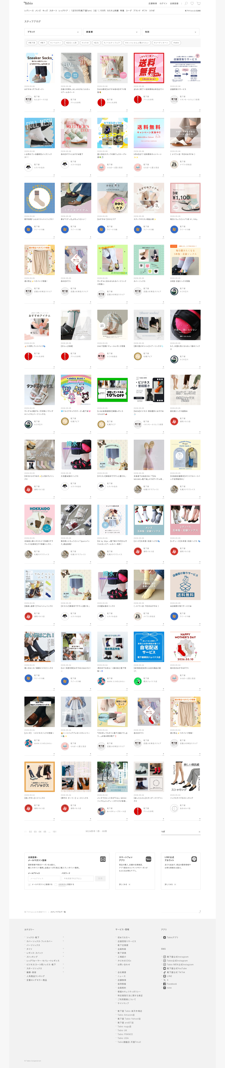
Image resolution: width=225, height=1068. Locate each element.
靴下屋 (32, 43)
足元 (97, 43)
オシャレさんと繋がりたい (137, 43)
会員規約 (62, 885)
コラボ (86, 43)
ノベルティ (56, 43)
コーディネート (161, 43)
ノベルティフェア (112, 43)
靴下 (43, 43)
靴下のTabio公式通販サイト (35, 912)
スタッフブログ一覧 (58, 912)
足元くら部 (72, 43)
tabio (177, 43)
